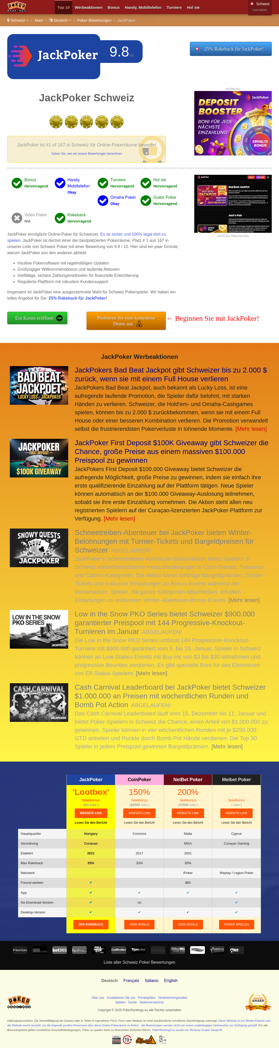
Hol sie (193, 7)
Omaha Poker (123, 197)
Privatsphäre (146, 998)
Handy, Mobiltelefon (143, 7)
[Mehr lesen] (251, 429)
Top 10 (63, 7)
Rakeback (76, 215)
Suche (132, 1002)
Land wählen (260, 10)
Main (39, 20)
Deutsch (60, 20)
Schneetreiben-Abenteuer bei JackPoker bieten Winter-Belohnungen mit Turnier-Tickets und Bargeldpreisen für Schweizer (164, 541)
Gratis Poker (164, 197)
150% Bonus (139, 924)
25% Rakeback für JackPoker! (234, 49)
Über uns (98, 998)
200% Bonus (188, 924)
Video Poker (36, 215)
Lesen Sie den (91, 822)
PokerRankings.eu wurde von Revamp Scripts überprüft (187, 1030)
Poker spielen (236, 924)
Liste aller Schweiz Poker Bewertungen (139, 962)
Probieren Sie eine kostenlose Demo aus (126, 320)
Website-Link (91, 813)
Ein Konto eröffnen (34, 318)
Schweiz (18, 20)
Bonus (114, 7)
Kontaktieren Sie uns (121, 998)
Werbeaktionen (89, 7)
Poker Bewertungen (94, 20)
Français (131, 980)
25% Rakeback (91, 924)
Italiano (151, 980)
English (170, 980)
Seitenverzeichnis (152, 1002)
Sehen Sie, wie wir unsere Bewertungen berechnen (86, 153)
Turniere (174, 7)
